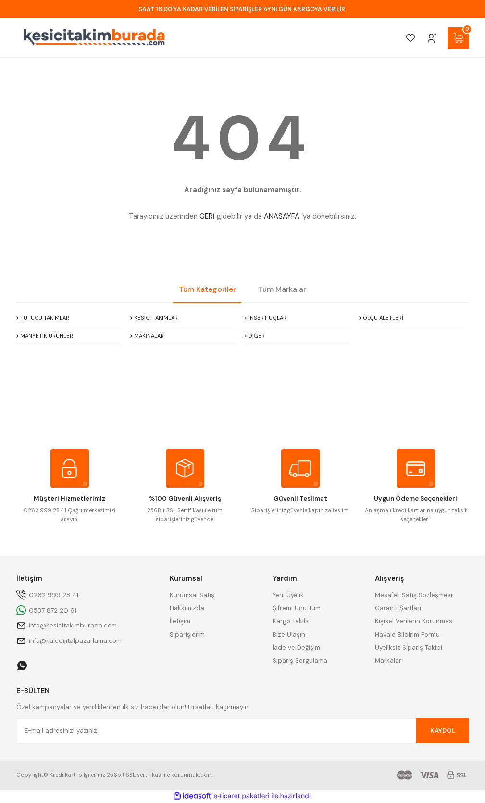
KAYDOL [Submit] (442, 731)
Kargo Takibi (291, 621)
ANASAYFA (281, 216)
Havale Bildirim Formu (407, 634)
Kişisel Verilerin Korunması (414, 621)
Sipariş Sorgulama (300, 660)
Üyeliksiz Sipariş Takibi (408, 647)
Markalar (388, 660)
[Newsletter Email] (242, 730)
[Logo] (94, 37)
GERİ (207, 216)
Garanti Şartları (398, 608)
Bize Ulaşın (289, 634)
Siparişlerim (187, 634)
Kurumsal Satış (192, 595)
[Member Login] (432, 38)
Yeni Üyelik (288, 595)
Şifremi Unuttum (297, 608)
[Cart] (458, 38)
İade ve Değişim (296, 647)
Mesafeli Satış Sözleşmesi (413, 595)
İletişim (180, 621)
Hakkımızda (187, 608)
